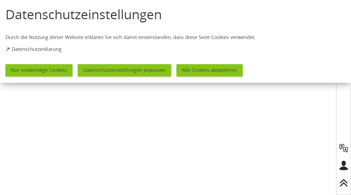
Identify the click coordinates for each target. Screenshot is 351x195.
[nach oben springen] (343, 182)
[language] (343, 148)
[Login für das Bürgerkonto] (343, 165)
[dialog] (175, 41)
